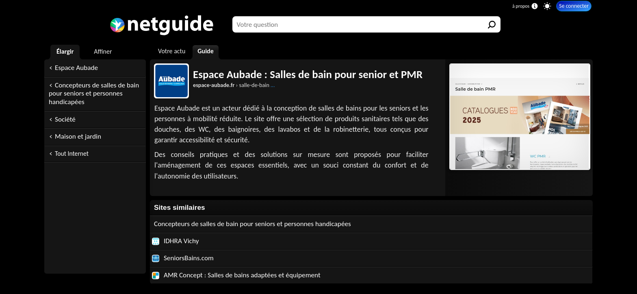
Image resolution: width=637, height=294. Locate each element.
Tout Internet (72, 153)
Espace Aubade (76, 67)
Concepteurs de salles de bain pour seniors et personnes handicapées (94, 93)
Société (65, 119)
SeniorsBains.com (183, 258)
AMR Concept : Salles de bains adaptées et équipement (236, 275)
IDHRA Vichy (175, 241)
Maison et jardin (78, 136)
